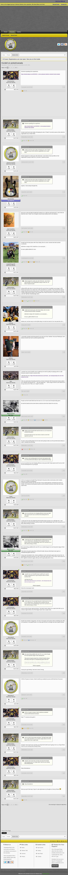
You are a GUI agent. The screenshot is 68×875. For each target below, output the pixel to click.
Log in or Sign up (60, 1)
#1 (64, 87)
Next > (16, 67)
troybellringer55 (11, 264)
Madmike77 (11, 695)
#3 (64, 162)
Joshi (10, 496)
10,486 (8, 643)
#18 (64, 613)
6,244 (9, 363)
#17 (64, 591)
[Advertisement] (34, 18)
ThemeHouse (22, 871)
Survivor (22, 853)
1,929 (9, 387)
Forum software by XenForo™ (13, 869)
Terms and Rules (56, 869)
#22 (64, 724)
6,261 (9, 269)
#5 (64, 228)
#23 (64, 749)
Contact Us (64, 4)
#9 (64, 352)
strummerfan (21, 65)
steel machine (11, 229)
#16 (64, 561)
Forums (12, 32)
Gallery (19, 32)
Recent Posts (56, 4)
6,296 (9, 204)
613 (9, 701)
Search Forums (5, 35)
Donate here (55, 865)
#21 (64, 694)
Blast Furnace (24, 416)
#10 (64, 391)
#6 (64, 258)
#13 (64, 470)
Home (5, 32)
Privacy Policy (64, 869)
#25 (64, 796)
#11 (64, 416)
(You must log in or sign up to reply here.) (57, 804)
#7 (64, 297)
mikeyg (11, 323)
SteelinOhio (11, 199)
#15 (64, 526)
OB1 (11, 381)
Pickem (22, 856)
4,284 (9, 168)
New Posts (39, 853)
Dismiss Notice (65, 59)
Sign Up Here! (46, 873)
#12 (64, 445)
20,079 (8, 87)
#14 (64, 495)
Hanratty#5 (11, 637)
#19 (64, 636)
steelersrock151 (11, 162)
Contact (38, 856)
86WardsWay (10, 130)
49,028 (8, 419)
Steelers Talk (10, 65)
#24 (64, 773)
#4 (64, 192)
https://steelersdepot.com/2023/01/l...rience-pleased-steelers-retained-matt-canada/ (40, 74)
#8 (64, 324)
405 (9, 502)
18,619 (8, 234)
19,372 (8, 135)
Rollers (11, 358)
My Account (39, 847)
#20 (64, 672)
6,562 (9, 328)
